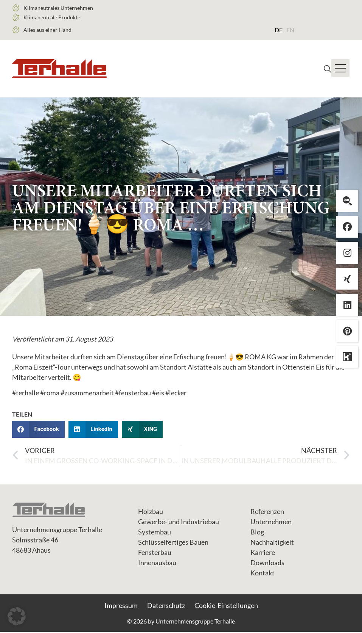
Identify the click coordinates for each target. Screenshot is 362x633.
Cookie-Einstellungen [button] (226, 606)
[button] (38, 430)
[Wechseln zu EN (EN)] (290, 29)
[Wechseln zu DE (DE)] (278, 29)
